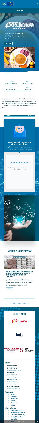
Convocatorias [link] (14, 403)
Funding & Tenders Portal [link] (17, 417)
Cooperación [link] (14, 396)
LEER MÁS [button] (8, 43)
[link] (8, 115)
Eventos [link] (13, 400)
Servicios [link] (13, 394)
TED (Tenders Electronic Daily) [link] (18, 415)
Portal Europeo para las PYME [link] (18, 412)
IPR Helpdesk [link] (14, 419)
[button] (37, 4)
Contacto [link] (13, 405)
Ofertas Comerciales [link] (19, 257)
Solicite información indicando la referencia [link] (10, 110)
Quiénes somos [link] (14, 398)
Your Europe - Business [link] (16, 410)
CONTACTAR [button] (19, 10)
